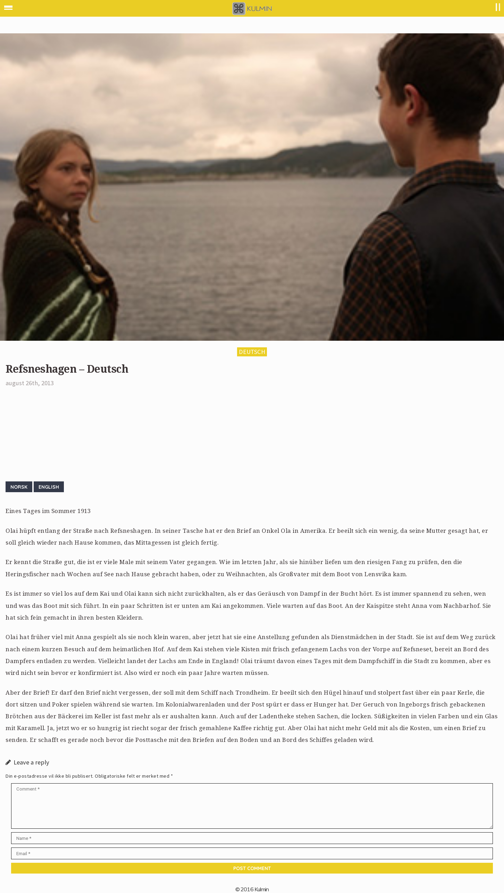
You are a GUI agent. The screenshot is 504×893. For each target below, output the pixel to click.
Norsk (18, 487)
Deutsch (252, 352)
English (49, 487)
